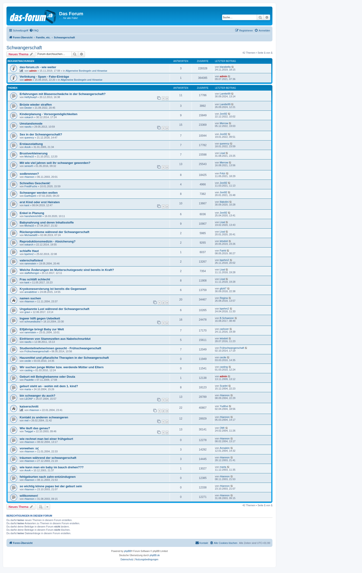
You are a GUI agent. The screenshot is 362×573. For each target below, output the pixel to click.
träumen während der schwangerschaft (48, 458)
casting (28, 370)
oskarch (28, 117)
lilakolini (224, 201)
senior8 (28, 166)
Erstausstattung (31, 144)
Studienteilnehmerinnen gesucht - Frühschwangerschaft (60, 348)
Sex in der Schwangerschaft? (41, 134)
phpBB (127, 551)
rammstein (30, 263)
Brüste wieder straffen (36, 104)
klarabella (225, 66)
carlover (224, 329)
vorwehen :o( (29, 448)
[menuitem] (34, 30)
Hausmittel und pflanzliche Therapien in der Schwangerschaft (64, 357)
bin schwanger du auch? (37, 395)
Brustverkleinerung (34, 153)
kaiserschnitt (29, 406)
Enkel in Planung (32, 213)
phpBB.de (155, 555)
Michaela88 (30, 235)
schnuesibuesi (32, 321)
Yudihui (224, 406)
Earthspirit (30, 195)
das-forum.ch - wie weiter (38, 67)
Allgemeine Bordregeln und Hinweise (86, 70)
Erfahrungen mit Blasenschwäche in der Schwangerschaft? (63, 94)
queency (29, 137)
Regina (224, 298)
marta (27, 389)
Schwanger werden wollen (39, 192)
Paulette (29, 379)
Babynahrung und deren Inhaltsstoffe (47, 222)
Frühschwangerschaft (36, 351)
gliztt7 (223, 288)
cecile (27, 360)
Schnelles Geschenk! (35, 183)
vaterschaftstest (31, 260)
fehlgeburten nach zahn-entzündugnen (48, 476)
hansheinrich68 (33, 216)
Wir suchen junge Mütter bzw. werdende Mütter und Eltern (62, 367)
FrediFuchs (30, 186)
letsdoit (224, 241)
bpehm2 (29, 254)
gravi (27, 312)
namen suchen (30, 298)
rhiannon (29, 176)
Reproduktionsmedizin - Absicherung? (47, 241)
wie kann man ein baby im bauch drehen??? (52, 467)
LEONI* (28, 398)
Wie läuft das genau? (35, 428)
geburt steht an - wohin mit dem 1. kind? (49, 386)
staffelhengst (31, 273)
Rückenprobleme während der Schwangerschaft (54, 232)
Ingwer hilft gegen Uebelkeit (40, 318)
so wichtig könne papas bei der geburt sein (51, 486)
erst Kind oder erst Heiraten (40, 202)
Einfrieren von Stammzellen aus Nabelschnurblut (55, 338)
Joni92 (223, 113)
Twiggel (28, 431)
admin (33, 70)
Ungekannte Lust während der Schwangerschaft (54, 309)
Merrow (224, 123)
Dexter (28, 107)
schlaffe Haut (29, 251)
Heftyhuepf (30, 97)
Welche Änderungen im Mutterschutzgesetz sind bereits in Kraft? (67, 270)
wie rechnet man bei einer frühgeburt (46, 439)
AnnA (27, 147)
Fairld (223, 250)
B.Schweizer (227, 318)
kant (26, 205)
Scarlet (224, 385)
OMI (222, 427)
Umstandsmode (31, 123)
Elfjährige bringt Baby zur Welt (42, 329)
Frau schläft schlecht (35, 279)
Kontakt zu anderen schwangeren (44, 417)
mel (26, 420)
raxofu (28, 126)
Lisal (222, 153)
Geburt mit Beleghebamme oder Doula (47, 376)
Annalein (225, 448)
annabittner (30, 292)
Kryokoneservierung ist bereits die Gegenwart (53, 289)
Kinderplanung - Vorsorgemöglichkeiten (48, 114)
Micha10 (29, 156)
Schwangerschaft (24, 47)
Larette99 (225, 93)
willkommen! (29, 495)
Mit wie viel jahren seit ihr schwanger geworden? (55, 163)
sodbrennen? (29, 173)
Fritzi (222, 173)
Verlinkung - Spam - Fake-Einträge (44, 76)
